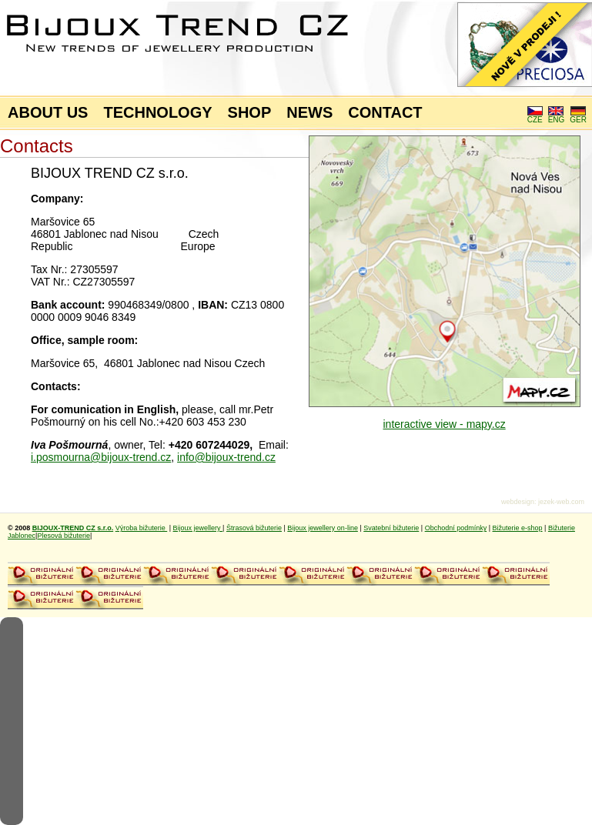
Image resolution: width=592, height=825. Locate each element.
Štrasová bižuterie (254, 528)
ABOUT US (48, 112)
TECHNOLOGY (157, 112)
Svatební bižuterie (391, 528)
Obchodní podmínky (456, 528)
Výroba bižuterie (141, 528)
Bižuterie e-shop (518, 528)
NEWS (309, 112)
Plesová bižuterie (63, 535)
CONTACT (385, 112)
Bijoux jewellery (198, 528)
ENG (556, 116)
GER (578, 116)
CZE (535, 116)
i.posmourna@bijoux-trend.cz (101, 457)
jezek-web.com (561, 502)
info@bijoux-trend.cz (226, 457)
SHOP (250, 112)
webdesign (517, 502)
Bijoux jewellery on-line (322, 528)
